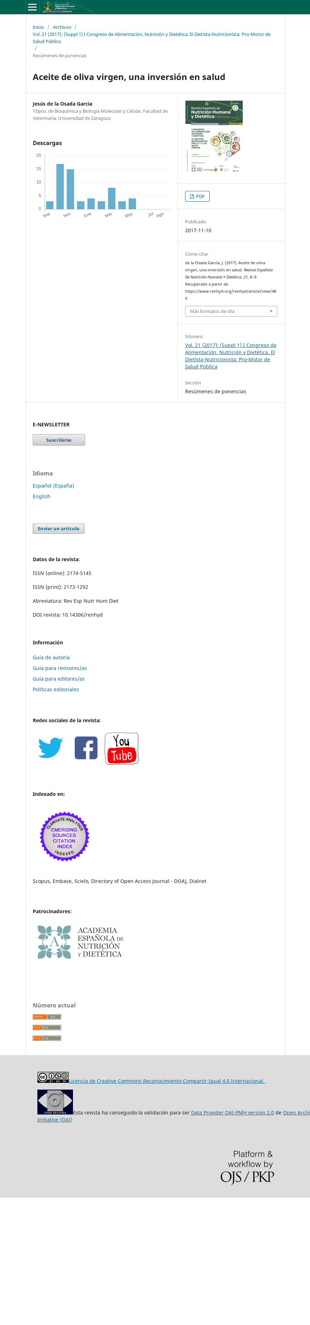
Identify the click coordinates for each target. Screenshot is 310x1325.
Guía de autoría (51, 657)
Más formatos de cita (212, 311)
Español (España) (53, 485)
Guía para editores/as (59, 678)
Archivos (62, 27)
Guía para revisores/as (60, 668)
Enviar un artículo (58, 528)
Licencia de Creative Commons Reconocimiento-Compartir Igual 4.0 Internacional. (167, 1080)
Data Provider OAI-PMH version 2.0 (232, 1112)
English (42, 496)
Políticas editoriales (56, 689)
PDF (200, 196)
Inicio (38, 27)
